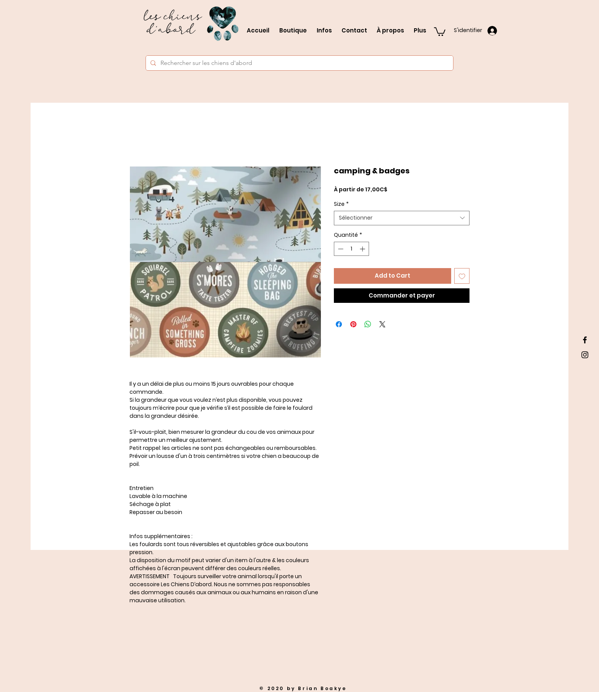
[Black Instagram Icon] (584, 354)
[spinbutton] (351, 248)
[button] (439, 31)
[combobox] (401, 218)
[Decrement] (340, 248)
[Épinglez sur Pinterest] (353, 324)
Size (341, 204)
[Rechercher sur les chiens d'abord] (298, 63)
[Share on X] (382, 324)
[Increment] (363, 248)
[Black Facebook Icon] (584, 339)
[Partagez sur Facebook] (338, 324)
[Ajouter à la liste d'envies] (462, 276)
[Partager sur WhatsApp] (367, 324)
